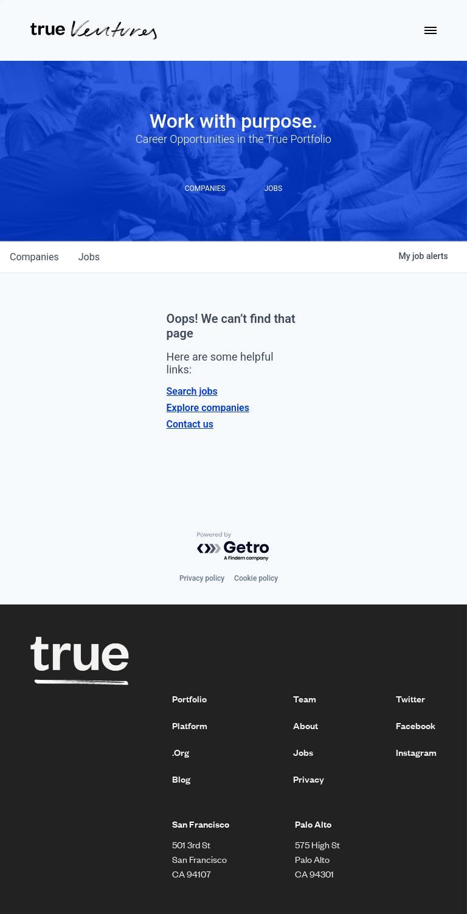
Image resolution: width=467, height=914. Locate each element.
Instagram (416, 752)
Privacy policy (201, 578)
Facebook (415, 725)
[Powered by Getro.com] (233, 547)
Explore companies (208, 408)
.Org (180, 752)
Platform (189, 725)
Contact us (190, 424)
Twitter (410, 698)
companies (34, 257)
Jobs (303, 752)
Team (304, 698)
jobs (89, 257)
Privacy (308, 779)
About (305, 725)
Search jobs (192, 391)
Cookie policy (256, 578)
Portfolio (189, 698)
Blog (181, 779)
